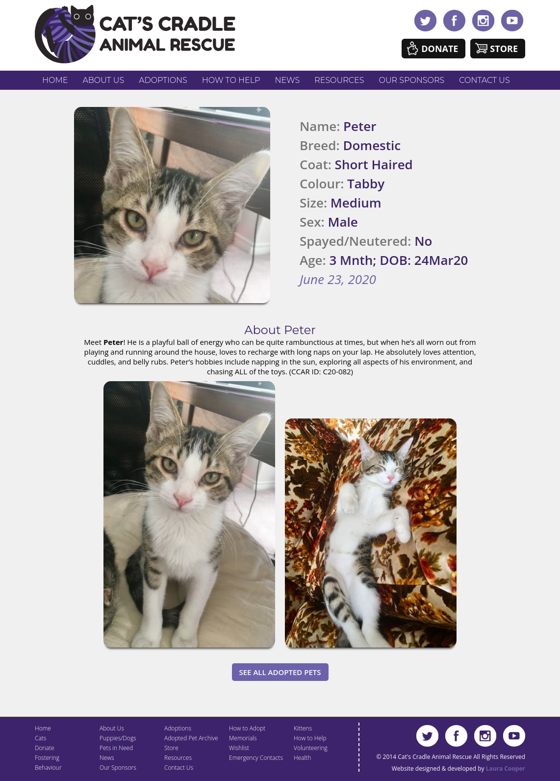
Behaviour (48, 767)
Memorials (243, 738)
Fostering (47, 758)
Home (55, 80)
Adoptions (163, 80)
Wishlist (239, 748)
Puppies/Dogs (118, 738)
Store (504, 48)
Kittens (303, 728)
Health (302, 758)
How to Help (231, 80)
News (287, 80)
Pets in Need (116, 748)
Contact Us (484, 80)
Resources (339, 80)
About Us (103, 80)
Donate (439, 48)
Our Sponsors (412, 80)
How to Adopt (247, 728)
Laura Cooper (505, 768)
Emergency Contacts (256, 758)
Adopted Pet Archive (191, 738)
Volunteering (311, 748)
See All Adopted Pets (280, 672)
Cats (40, 738)
